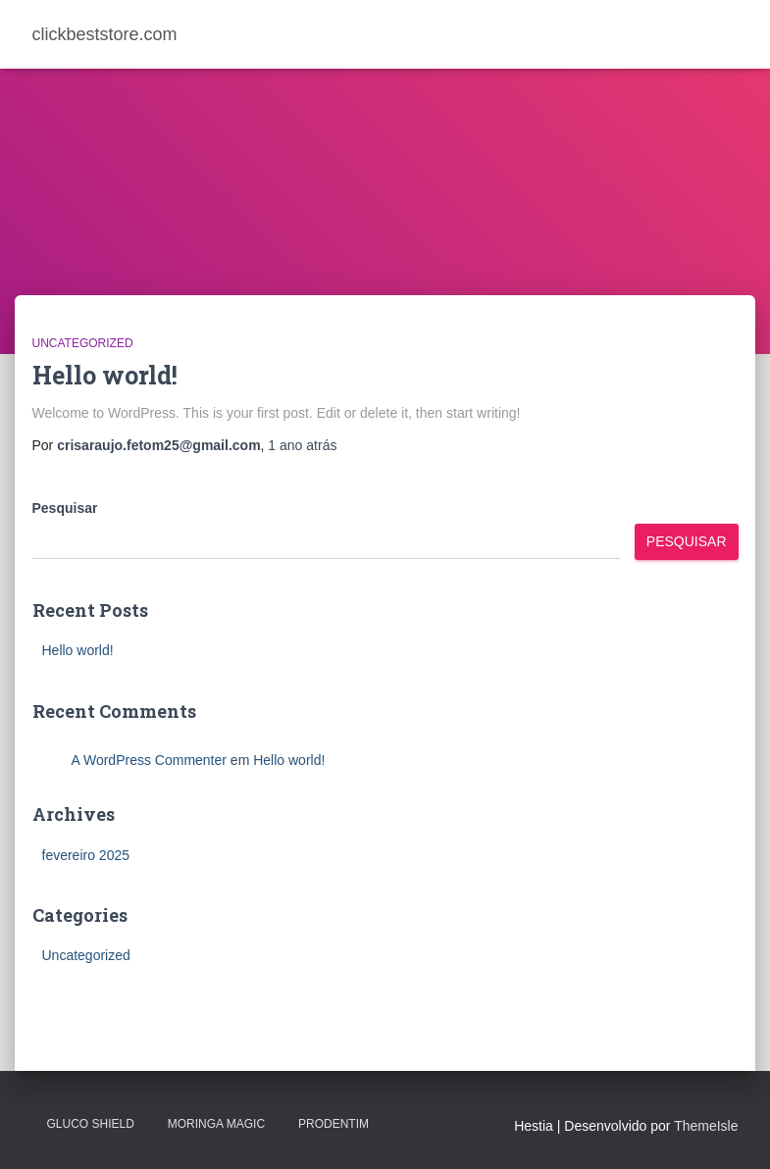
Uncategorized (82, 343)
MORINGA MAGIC (216, 1124)
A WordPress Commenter (149, 760)
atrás (302, 445)
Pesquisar (65, 508)
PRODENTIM (333, 1124)
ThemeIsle (706, 1126)
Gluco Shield (90, 1124)
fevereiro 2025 (86, 855)
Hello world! (105, 375)
